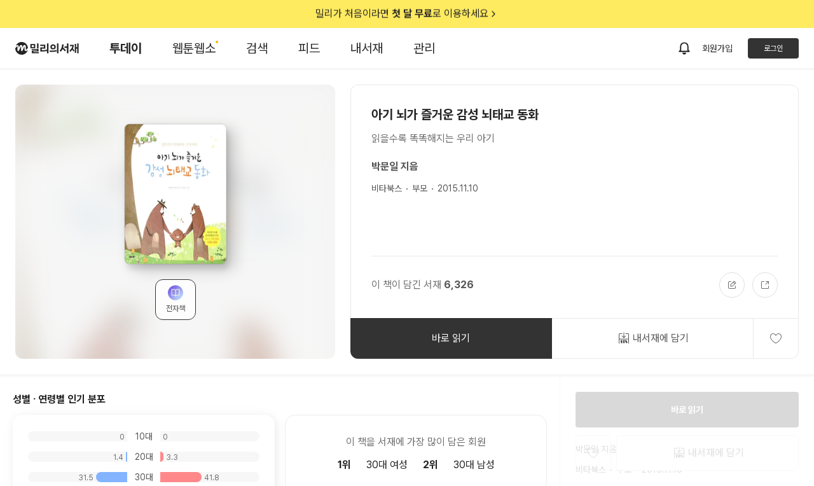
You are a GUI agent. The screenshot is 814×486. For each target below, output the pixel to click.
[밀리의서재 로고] (47, 48)
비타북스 (386, 188)
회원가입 (717, 48)
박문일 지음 (394, 166)
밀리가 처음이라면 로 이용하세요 (407, 14)
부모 (419, 188)
